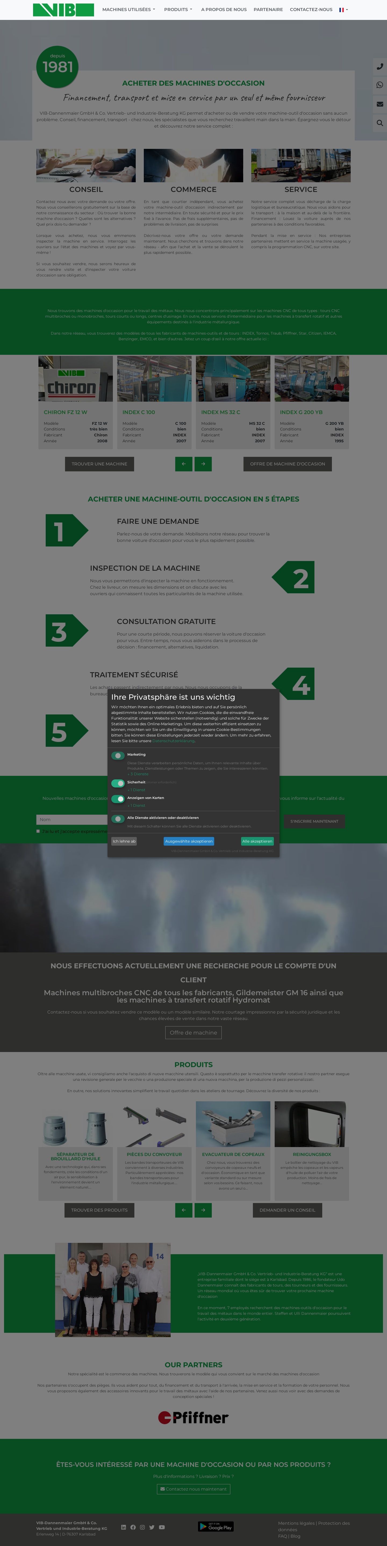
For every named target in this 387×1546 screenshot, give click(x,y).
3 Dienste (137, 774)
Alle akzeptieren (257, 841)
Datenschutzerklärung (173, 740)
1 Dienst (136, 789)
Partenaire (268, 9)
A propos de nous (224, 9)
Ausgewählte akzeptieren (189, 841)
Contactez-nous (311, 9)
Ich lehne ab (124, 841)
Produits (176, 9)
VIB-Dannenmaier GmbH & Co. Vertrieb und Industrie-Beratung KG (222, 851)
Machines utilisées (127, 9)
